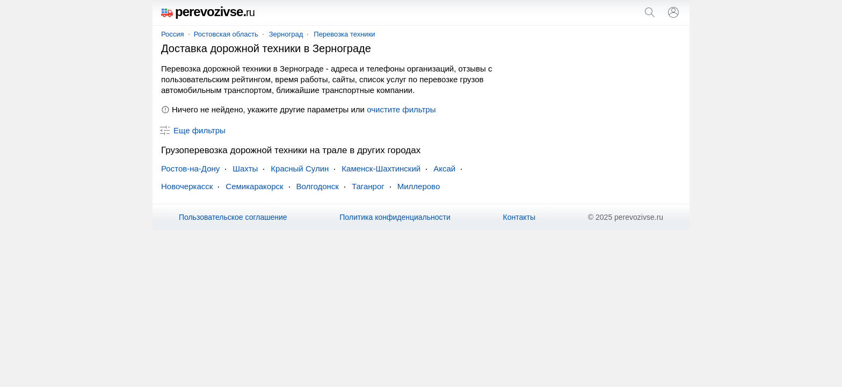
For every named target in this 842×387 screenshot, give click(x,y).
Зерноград (286, 34)
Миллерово (418, 186)
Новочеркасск (187, 186)
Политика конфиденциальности (395, 217)
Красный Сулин (300, 168)
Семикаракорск (254, 186)
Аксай (444, 168)
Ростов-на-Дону (190, 168)
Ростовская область (226, 34)
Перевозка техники (344, 34)
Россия (172, 34)
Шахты (245, 168)
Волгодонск (317, 186)
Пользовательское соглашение (233, 217)
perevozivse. (208, 11)
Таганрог (368, 186)
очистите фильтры (401, 109)
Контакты (519, 217)
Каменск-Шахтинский (381, 168)
